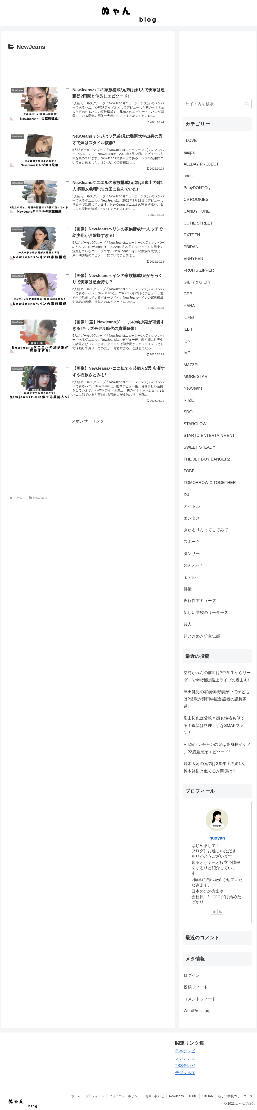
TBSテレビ (185, 1065)
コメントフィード (200, 999)
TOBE (193, 1096)
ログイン (192, 975)
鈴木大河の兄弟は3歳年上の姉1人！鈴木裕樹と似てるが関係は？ (216, 767)
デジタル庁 (185, 1073)
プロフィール (94, 1096)
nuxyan (217, 837)
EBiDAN (207, 1096)
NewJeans (176, 1096)
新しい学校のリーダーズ (235, 1096)
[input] (217, 104)
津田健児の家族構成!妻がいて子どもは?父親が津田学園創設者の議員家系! (217, 699)
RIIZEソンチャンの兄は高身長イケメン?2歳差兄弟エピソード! (217, 748)
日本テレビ (185, 1051)
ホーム (76, 1096)
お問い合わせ (154, 1096)
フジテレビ (185, 1058)
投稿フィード (196, 987)
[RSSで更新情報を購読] (220, 912)
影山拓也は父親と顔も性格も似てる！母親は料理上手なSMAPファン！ (214, 725)
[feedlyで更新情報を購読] (214, 912)
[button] (247, 104)
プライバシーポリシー (125, 1096)
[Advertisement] (88, 65)
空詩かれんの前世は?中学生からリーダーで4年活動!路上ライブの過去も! (217, 676)
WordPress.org (197, 1010)
